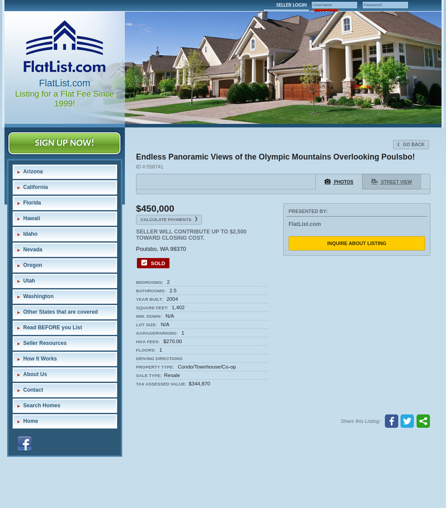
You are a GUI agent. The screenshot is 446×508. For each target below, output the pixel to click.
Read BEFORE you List (52, 327)
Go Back (411, 144)
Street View (392, 181)
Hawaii (31, 218)
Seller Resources (44, 343)
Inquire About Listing (357, 243)
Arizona (33, 171)
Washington (38, 296)
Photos (339, 181)
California (35, 187)
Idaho (30, 234)
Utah (29, 281)
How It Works (40, 359)
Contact (33, 390)
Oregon (32, 265)
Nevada (32, 249)
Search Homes (41, 405)
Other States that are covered (60, 312)
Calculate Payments (169, 219)
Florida (32, 203)
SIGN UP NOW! (64, 142)
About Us (35, 374)
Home (30, 421)
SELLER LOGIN (291, 5)
